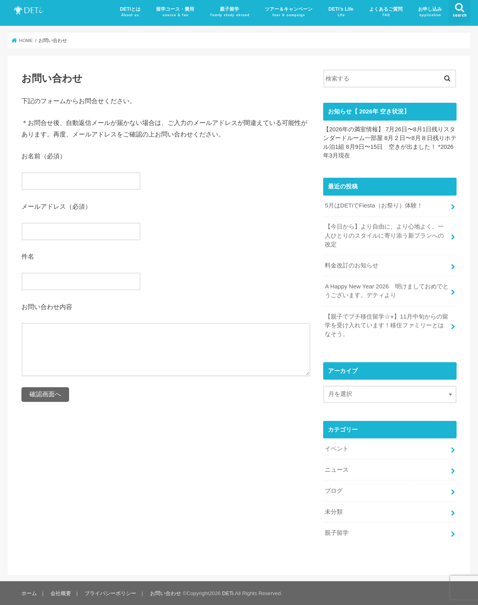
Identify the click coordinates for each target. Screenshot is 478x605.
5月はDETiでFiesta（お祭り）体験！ (373, 205)
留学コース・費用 (175, 12)
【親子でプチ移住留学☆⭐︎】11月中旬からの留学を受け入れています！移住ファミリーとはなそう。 (386, 325)
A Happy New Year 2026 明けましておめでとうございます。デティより (386, 290)
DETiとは (130, 12)
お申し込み (430, 12)
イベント (337, 448)
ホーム (29, 592)
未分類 (334, 511)
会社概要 (60, 592)
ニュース (337, 469)
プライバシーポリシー (110, 592)
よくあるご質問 (386, 12)
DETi (227, 592)
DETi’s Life (340, 12)
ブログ (334, 490)
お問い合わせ (165, 592)
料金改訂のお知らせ (351, 265)
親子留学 (229, 12)
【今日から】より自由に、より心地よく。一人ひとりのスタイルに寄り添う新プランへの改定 (384, 235)
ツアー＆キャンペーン (288, 12)
